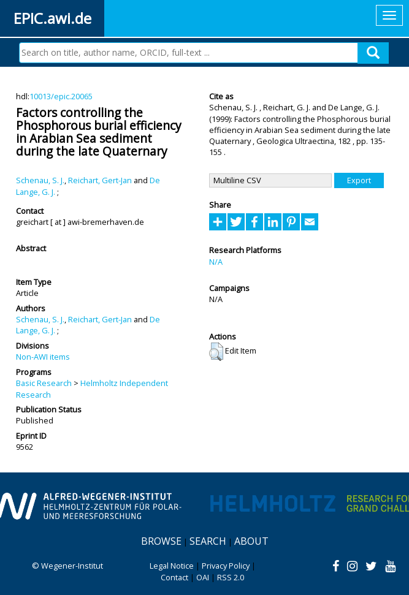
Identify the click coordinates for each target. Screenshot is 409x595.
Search (207, 541)
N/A (216, 261)
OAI (202, 577)
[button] (216, 352)
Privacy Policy (226, 565)
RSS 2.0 (230, 577)
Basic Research (44, 382)
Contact (174, 577)
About (251, 541)
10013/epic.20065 (61, 96)
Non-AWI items (43, 356)
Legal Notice (172, 565)
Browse (161, 541)
